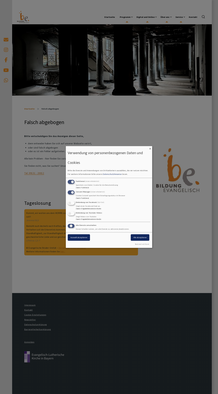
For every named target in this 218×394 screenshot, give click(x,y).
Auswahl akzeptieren (78, 237)
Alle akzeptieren (140, 237)
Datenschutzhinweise (112, 174)
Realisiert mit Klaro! (142, 244)
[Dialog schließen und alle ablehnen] (150, 147)
